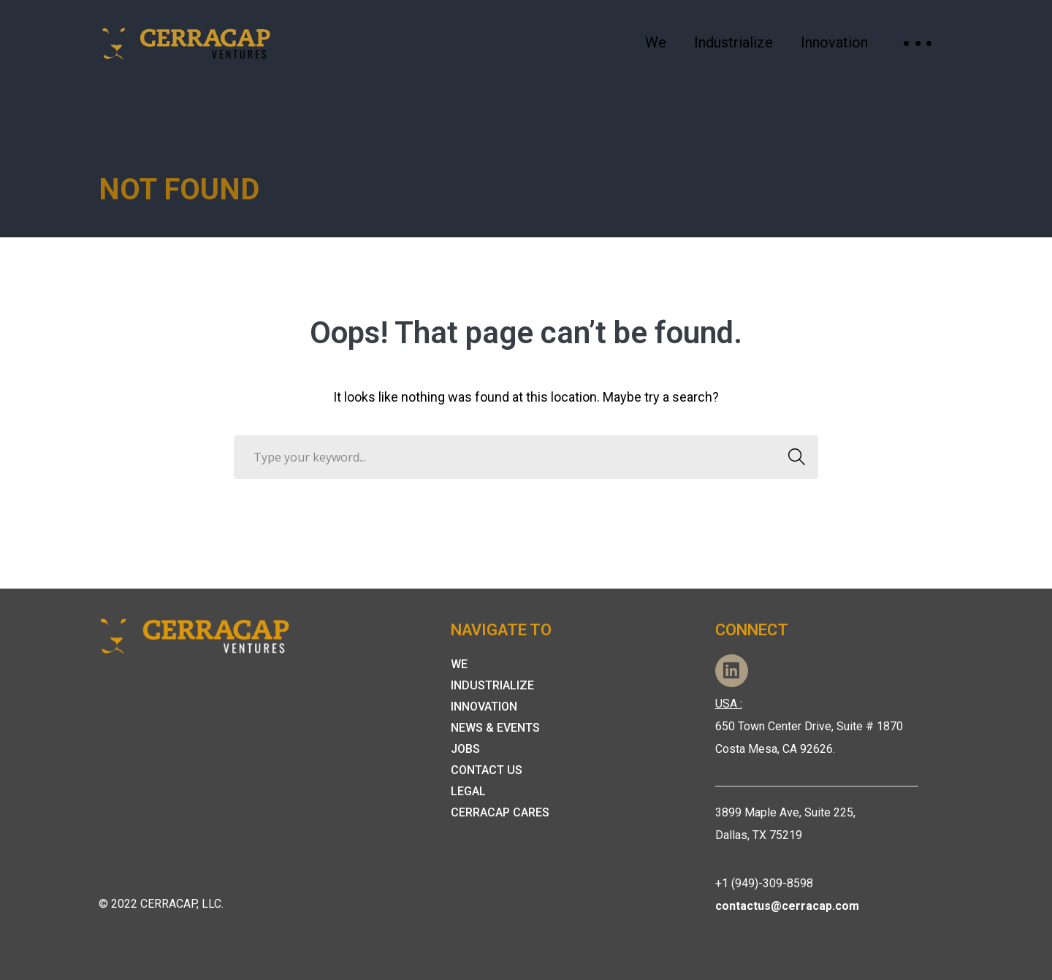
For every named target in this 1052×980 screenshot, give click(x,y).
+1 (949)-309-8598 (764, 883)
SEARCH (792, 457)
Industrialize (492, 685)
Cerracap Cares (500, 812)
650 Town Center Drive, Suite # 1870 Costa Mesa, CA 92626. (809, 726)
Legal (468, 791)
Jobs (465, 749)
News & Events (495, 728)
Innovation (484, 706)
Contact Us (486, 770)
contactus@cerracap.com (787, 906)
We (459, 664)
